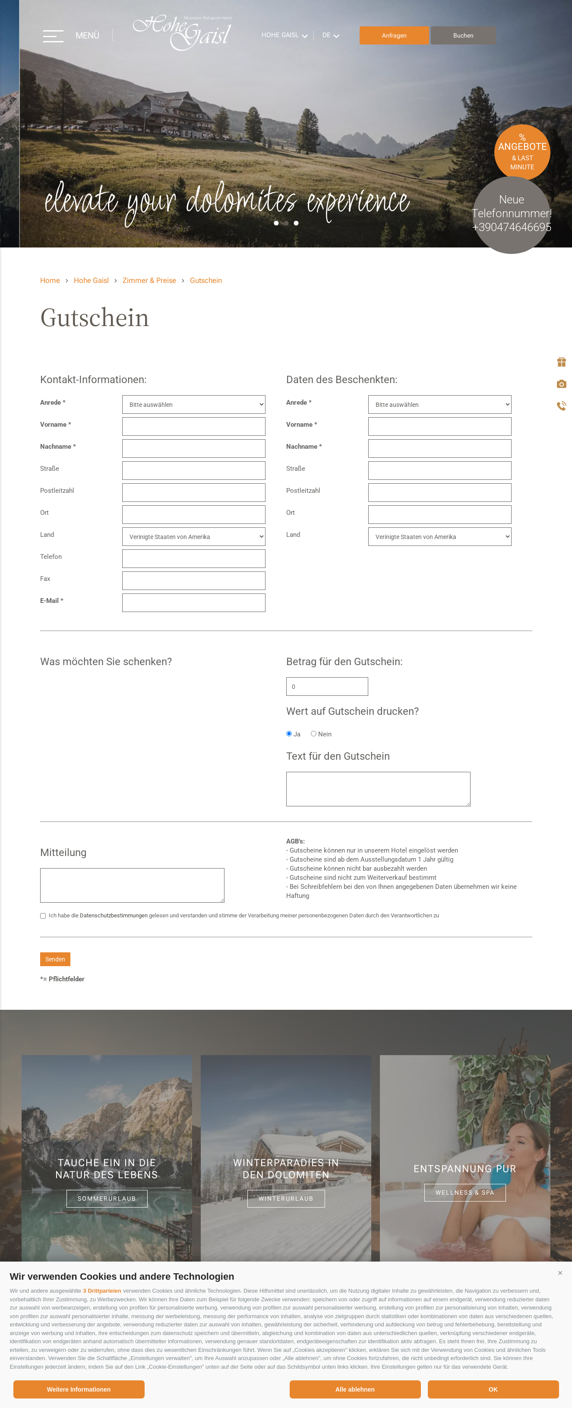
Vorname (53, 424)
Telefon (51, 557)
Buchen (463, 35)
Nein (325, 734)
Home (50, 280)
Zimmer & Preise (149, 280)
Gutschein (206, 280)
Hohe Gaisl (182, 35)
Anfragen (394, 35)
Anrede (50, 402)
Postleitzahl (57, 491)
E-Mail (49, 601)
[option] (286, 123)
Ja (297, 734)
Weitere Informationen (79, 1389)
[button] (560, 1273)
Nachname (55, 446)
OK (493, 1389)
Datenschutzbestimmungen (114, 915)
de (326, 35)
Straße (49, 469)
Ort (44, 513)
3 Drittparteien (102, 1290)
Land (47, 535)
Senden (55, 959)
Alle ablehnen (355, 1389)
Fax (45, 579)
